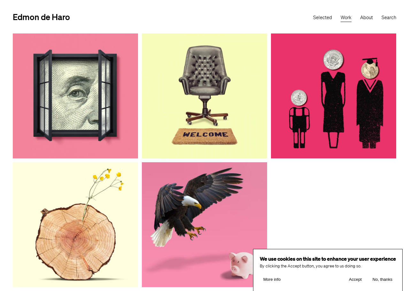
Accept (355, 281)
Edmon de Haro (41, 16)
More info (272, 281)
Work (346, 17)
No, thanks (382, 281)
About (366, 17)
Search (389, 17)
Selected (322, 17)
